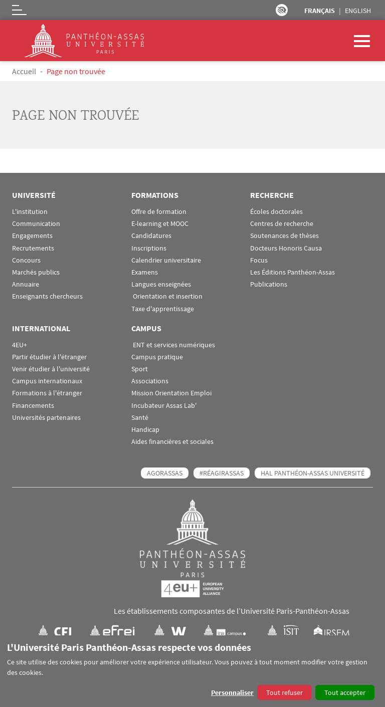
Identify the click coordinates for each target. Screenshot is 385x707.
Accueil (24, 71)
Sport (139, 369)
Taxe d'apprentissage (162, 309)
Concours (26, 260)
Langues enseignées (161, 284)
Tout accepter (344, 692)
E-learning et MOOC (159, 223)
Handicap (145, 429)
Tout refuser (284, 692)
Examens (144, 272)
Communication (36, 223)
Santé (139, 417)
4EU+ (19, 345)
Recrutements (33, 248)
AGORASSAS (164, 473)
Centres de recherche (281, 223)
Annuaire (25, 284)
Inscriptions (148, 248)
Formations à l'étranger (47, 393)
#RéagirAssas (222, 473)
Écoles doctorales (276, 211)
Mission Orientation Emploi (171, 393)
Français (319, 10)
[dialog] (192, 671)
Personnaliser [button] (232, 692)
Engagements (32, 235)
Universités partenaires (46, 417)
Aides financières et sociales (172, 441)
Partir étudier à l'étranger (49, 357)
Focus (259, 260)
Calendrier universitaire (166, 260)
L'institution (30, 211)
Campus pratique (157, 357)
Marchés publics (36, 272)
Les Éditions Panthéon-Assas (292, 272)
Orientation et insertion (167, 296)
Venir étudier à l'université (51, 369)
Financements (33, 405)
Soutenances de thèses (284, 235)
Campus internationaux (47, 381)
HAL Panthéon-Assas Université (312, 473)
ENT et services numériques (173, 345)
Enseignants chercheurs (47, 296)
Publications (268, 284)
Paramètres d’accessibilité (282, 10)
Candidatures (151, 235)
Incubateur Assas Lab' (164, 405)
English (358, 10)
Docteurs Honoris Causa (286, 248)
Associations (149, 381)
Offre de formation (158, 211)
